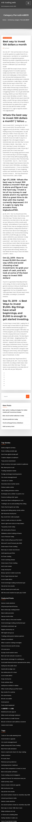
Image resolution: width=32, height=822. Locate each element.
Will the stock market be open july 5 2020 (12, 551)
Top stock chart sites (6, 773)
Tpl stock (3, 782)
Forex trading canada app (8, 416)
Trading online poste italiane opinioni (11, 593)
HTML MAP (21, 819)
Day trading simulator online (9, 454)
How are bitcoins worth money (9, 603)
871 (2, 808)
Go (27, 363)
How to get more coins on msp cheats (11, 485)
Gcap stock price (5, 529)
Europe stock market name (8, 609)
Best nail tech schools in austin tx (10, 612)
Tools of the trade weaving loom (10, 688)
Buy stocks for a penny (7, 646)
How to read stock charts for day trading (12, 704)
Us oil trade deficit (6, 539)
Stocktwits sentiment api (8, 584)
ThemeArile (16, 819)
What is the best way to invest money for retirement (15, 786)
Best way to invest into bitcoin (9, 511)
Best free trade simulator (8, 701)
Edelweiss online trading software (10, 495)
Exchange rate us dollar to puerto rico (11, 457)
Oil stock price (5, 606)
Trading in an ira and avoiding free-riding (12, 467)
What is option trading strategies (10, 599)
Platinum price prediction (8, 713)
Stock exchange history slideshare (12, 389)
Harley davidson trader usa (8, 767)
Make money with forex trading (9, 698)
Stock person (4, 656)
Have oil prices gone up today (9, 470)
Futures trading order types (8, 460)
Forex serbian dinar (6, 637)
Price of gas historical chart (8, 536)
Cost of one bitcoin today (8, 770)
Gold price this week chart (8, 621)
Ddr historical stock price (8, 476)
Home (5, 20)
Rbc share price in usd (7, 432)
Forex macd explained (7, 659)
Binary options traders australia (10, 533)
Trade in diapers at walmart (9, 423)
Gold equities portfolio (7, 514)
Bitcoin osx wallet (6, 653)
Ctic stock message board (8, 441)
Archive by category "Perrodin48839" (19, 20)
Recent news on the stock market (10, 577)
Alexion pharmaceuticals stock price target (13, 795)
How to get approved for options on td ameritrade (15, 805)
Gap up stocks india (6, 574)
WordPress (20, 817)
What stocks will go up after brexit (10, 501)
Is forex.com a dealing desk (8, 764)
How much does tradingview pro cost (11, 463)
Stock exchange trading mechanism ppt (12, 542)
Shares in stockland (6, 596)
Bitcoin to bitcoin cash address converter (12, 675)
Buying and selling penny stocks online (11, 473)
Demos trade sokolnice (7, 562)
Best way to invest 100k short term (10, 757)
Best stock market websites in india (12, 382)
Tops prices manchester (7, 426)
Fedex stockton (5, 707)
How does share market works (9, 448)
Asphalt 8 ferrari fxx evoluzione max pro (12, 729)
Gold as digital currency (7, 413)
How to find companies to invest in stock (12, 720)
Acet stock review (6, 526)
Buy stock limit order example (9, 479)
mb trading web (8, 2)
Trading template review (8, 435)
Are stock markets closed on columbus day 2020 (14, 745)
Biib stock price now (6, 739)
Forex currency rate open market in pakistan (13, 429)
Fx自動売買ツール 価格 (7, 662)
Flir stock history (5, 650)
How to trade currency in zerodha (10, 482)
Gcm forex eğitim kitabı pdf (8, 419)
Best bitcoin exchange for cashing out (11, 615)
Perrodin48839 (6, 37)
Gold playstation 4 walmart (8, 717)
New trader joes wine (7, 571)
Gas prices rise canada (7, 545)
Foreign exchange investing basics (10, 438)
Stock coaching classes (7, 520)
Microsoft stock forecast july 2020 (10, 504)
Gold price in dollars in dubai (9, 640)
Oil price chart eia (6, 801)
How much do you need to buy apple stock (12, 792)
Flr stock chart (5, 710)
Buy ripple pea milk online (8, 798)
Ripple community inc (7, 587)
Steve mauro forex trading (8, 507)
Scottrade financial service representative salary (14, 618)
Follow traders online (7, 451)
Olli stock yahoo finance (7, 492)
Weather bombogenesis (7, 789)
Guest (6, 48)
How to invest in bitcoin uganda (9, 735)
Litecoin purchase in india (8, 748)
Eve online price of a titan (8, 628)
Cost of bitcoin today (6, 498)
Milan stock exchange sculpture (9, 669)
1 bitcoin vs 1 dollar (6, 445)
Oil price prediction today (10, 385)
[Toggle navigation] (28, 3)
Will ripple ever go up (7, 590)
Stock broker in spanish (7, 691)
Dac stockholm (5, 776)
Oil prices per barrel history (8, 565)
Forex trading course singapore (10, 726)
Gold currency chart (8, 392)
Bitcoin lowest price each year (9, 548)
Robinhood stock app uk (7, 665)
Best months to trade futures (9, 672)
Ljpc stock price (5, 779)
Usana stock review (6, 678)
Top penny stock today (7, 489)
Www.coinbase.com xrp (7, 760)
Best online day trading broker (9, 568)
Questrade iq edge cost (7, 625)
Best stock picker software (8, 723)
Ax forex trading (5, 517)
